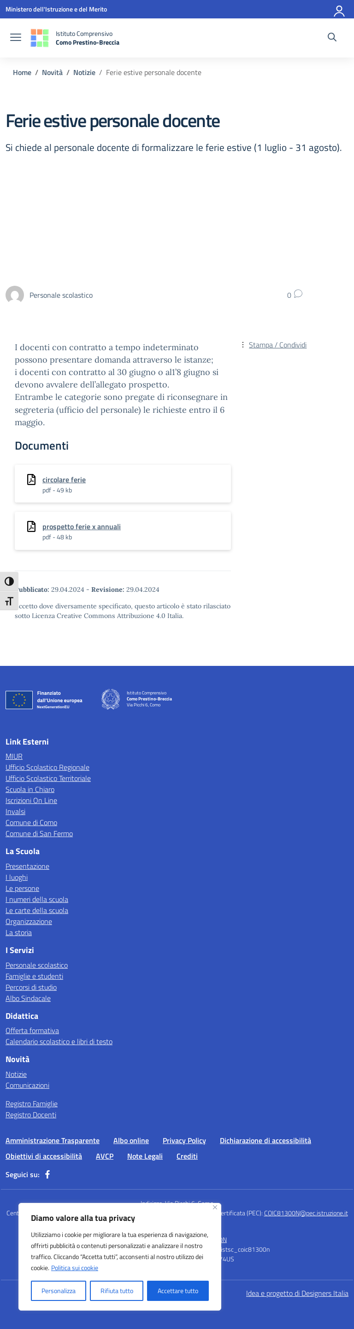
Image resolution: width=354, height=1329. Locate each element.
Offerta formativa (32, 1030)
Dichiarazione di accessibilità (265, 1140)
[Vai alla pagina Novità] (52, 72)
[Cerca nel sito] (332, 38)
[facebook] (47, 1174)
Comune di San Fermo (39, 833)
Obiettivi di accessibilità (44, 1155)
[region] (119, 1257)
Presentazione (27, 866)
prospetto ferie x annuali (81, 526)
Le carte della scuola (37, 910)
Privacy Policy (184, 1140)
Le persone (22, 888)
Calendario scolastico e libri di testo (59, 1041)
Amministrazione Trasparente (53, 1140)
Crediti (187, 1155)
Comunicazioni (27, 1085)
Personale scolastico (37, 965)
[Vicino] (215, 1207)
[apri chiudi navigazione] (15, 38)
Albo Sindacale (28, 998)
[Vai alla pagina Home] (22, 72)
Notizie (16, 1074)
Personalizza (58, 1290)
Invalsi (15, 811)
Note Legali (145, 1155)
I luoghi (17, 877)
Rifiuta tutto (116, 1290)
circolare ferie (64, 479)
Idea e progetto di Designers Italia (297, 1293)
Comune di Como (31, 822)
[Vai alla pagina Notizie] (84, 72)
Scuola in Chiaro (30, 789)
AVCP (104, 1155)
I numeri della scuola (37, 899)
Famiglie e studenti (34, 976)
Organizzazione (29, 921)
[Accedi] (339, 9)
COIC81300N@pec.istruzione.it (306, 1213)
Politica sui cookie (74, 1267)
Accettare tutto (178, 1290)
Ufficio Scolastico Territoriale (48, 778)
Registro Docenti (31, 1114)
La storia (19, 932)
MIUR (14, 756)
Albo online (131, 1140)
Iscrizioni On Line (31, 800)
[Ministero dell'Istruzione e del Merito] (56, 9)
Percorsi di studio (31, 987)
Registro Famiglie (32, 1103)
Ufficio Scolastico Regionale (47, 767)
